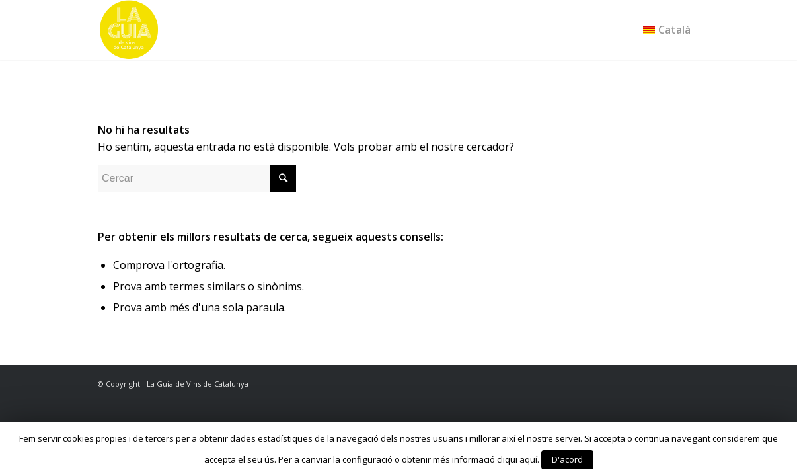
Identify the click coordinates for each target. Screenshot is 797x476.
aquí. (529, 459)
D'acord (567, 459)
